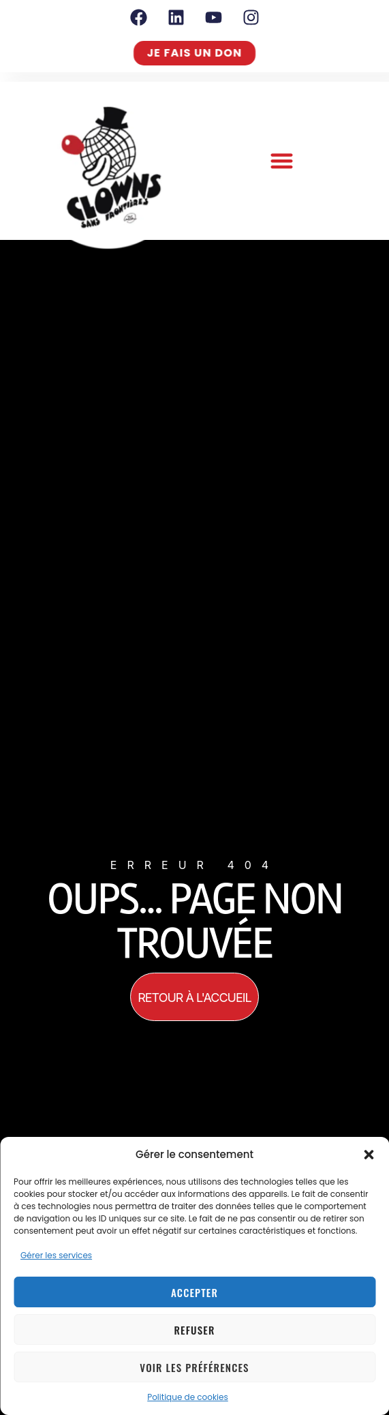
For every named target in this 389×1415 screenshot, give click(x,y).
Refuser (194, 1329)
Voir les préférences (194, 1367)
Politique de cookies (187, 1397)
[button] (368, 1154)
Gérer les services (56, 1255)
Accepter (194, 1292)
